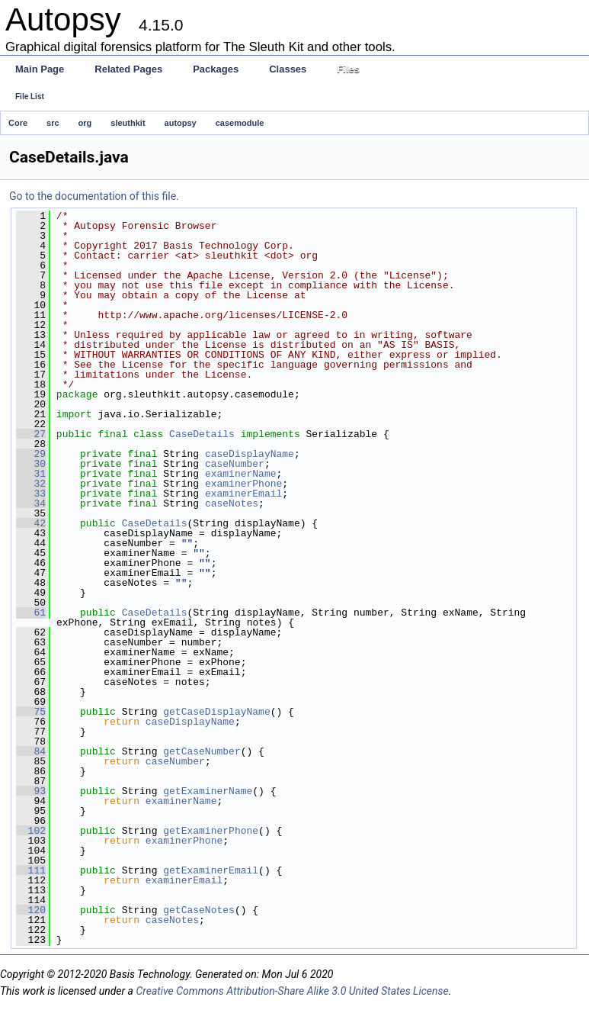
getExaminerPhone (210, 831)
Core (17, 122)
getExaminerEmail (210, 870)
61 (31, 612)
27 (31, 434)
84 (31, 751)
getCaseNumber (201, 751)
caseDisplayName (249, 454)
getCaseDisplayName (216, 712)
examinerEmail (243, 493)
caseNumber (234, 464)
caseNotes (231, 503)
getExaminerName (207, 791)
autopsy (181, 122)
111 (31, 870)
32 (31, 484)
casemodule (240, 122)
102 (31, 831)
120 (31, 910)
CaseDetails (202, 434)
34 (31, 503)
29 (31, 454)
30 (31, 464)
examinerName (241, 474)
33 (31, 493)
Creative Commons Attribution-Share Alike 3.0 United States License (292, 991)
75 (31, 712)
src (52, 122)
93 (31, 791)
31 (31, 474)
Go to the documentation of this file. (94, 196)
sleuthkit (127, 122)
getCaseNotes (199, 910)
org (85, 122)
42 (31, 523)
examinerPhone (243, 484)
